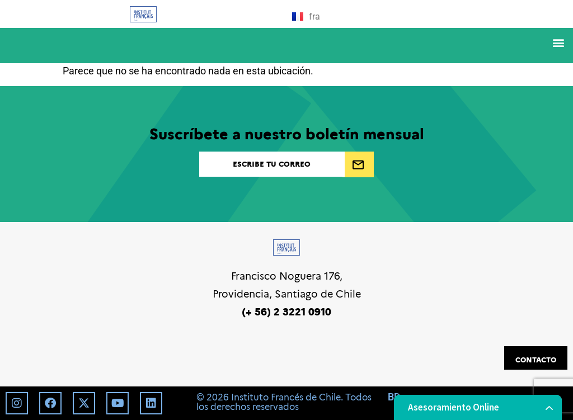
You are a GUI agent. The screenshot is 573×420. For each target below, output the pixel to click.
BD (394, 397)
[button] (558, 43)
